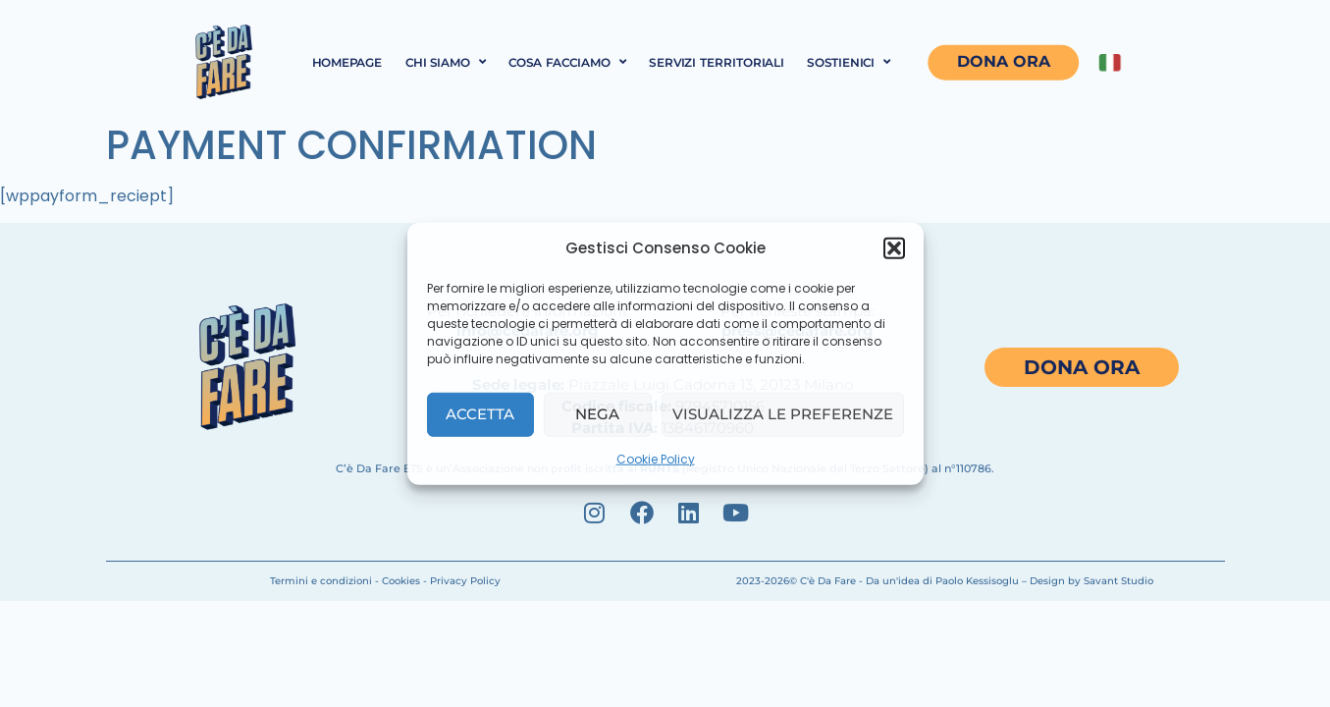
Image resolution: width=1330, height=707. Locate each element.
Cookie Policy (655, 458)
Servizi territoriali (716, 62)
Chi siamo (444, 62)
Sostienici (848, 62)
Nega (597, 414)
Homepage (346, 62)
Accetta (480, 414)
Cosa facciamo (567, 62)
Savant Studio (1118, 580)
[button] (894, 248)
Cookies (401, 580)
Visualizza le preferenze (782, 414)
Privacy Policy (465, 580)
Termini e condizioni (321, 580)
